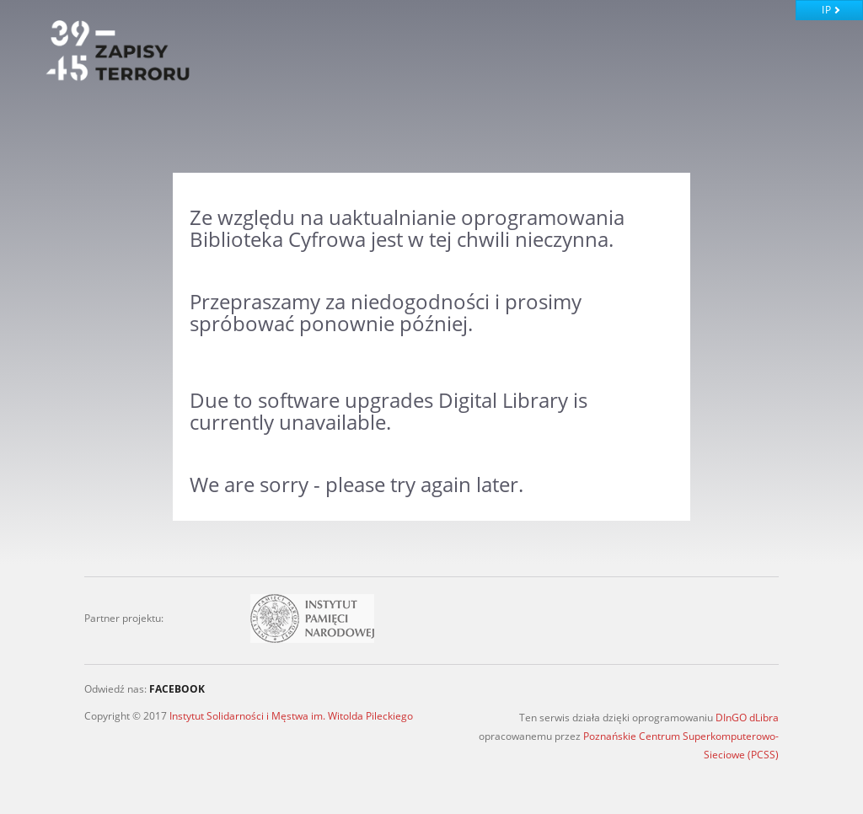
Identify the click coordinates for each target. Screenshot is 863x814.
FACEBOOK (177, 689)
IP (827, 10)
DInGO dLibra (747, 717)
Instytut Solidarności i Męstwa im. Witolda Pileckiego (291, 716)
